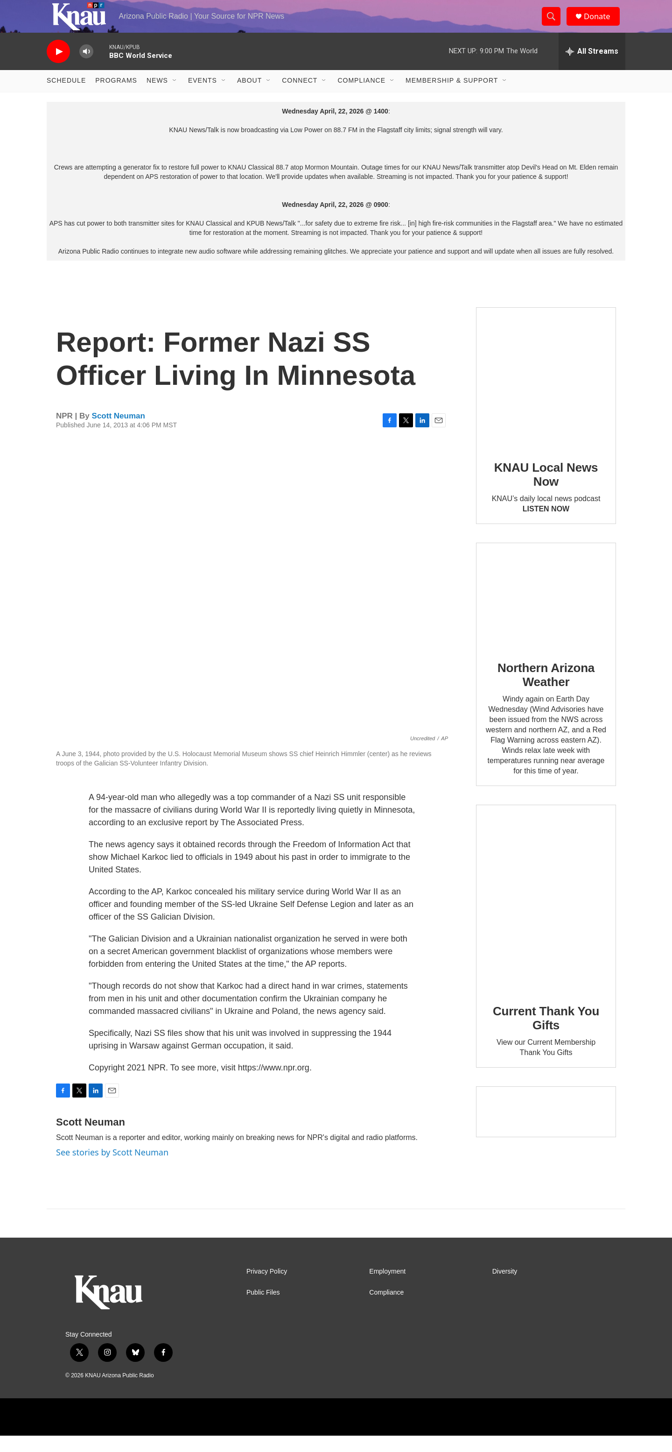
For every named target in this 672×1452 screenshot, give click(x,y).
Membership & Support (452, 97)
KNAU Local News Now (546, 491)
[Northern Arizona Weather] (546, 612)
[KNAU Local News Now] (546, 393)
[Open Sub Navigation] (175, 97)
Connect (299, 97)
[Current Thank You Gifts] (546, 914)
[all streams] (592, 67)
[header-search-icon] (554, 24)
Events (202, 97)
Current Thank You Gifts (546, 1035)
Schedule (66, 97)
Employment (387, 1287)
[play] (58, 68)
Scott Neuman (118, 432)
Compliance (361, 97)
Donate (601, 24)
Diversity (505, 1287)
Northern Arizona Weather (546, 692)
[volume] (86, 67)
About (249, 97)
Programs (116, 97)
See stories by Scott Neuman (112, 1169)
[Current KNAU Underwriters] (546, 1128)
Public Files (263, 1308)
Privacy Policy (266, 1287)
